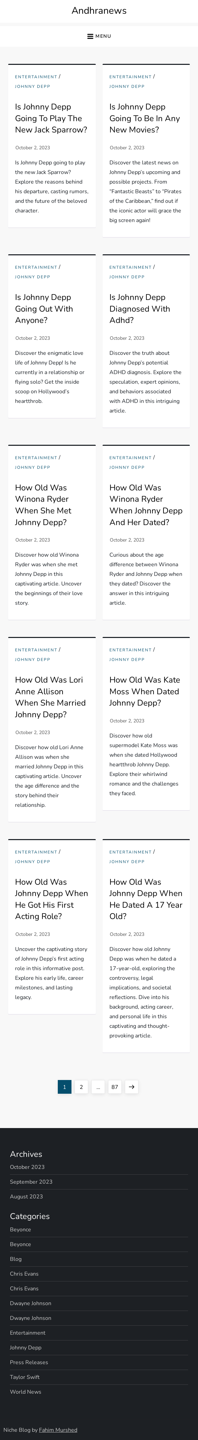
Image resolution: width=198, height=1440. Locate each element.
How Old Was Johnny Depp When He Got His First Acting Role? (51, 899)
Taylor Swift (25, 1377)
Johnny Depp (33, 86)
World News (25, 1392)
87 (116, 1085)
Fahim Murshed (58, 1430)
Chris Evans (24, 1274)
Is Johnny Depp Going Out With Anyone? (44, 309)
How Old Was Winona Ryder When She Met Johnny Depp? (43, 505)
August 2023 (26, 1196)
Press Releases (29, 1362)
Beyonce (20, 1229)
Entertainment (36, 77)
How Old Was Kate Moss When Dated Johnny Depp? (144, 691)
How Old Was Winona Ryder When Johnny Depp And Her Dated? (146, 505)
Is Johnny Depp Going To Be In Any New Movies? (144, 118)
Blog (16, 1259)
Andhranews (99, 10)
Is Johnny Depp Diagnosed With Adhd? (139, 309)
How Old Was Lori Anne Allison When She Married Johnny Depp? (50, 697)
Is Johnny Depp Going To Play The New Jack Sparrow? (51, 118)
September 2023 (31, 1182)
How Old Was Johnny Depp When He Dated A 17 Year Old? (146, 899)
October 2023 (27, 1167)
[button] (99, 36)
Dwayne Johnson (30, 1303)
